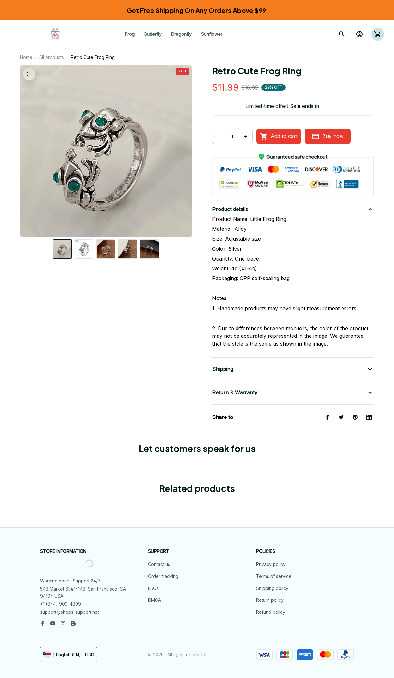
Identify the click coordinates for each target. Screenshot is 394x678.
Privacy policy (271, 564)
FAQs (153, 588)
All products (51, 57)
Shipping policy (272, 588)
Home (26, 57)
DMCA (154, 600)
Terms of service (274, 576)
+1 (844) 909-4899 (60, 603)
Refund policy (270, 612)
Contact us (159, 564)
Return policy (270, 600)
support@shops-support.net (69, 612)
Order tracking (163, 576)
